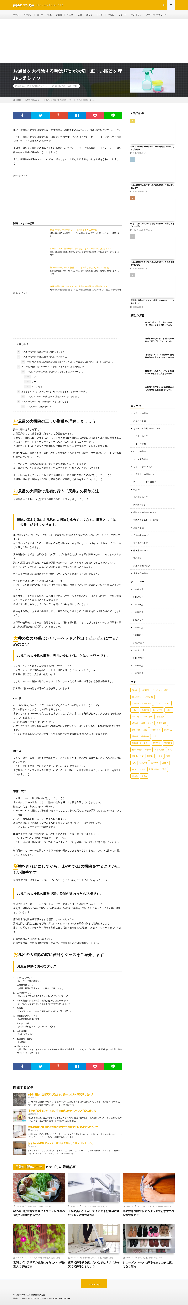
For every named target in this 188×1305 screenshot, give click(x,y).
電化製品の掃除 (140, 573)
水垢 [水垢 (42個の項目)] (170, 749)
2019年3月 (138, 620)
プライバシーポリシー (156, 14)
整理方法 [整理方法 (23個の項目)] (168, 743)
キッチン (28, 14)
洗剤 (75, 86)
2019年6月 (138, 604)
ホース (31, 381)
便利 (139, 1258)
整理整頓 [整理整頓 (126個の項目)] (157, 743)
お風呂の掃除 (139, 421)
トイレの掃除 (139, 443)
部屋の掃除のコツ (141, 565)
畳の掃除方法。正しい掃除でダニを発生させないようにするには (79, 267)
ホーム (16, 14)
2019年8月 (138, 589)
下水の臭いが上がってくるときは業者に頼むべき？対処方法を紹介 (94, 1213)
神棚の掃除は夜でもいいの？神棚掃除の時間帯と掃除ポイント (78, 286)
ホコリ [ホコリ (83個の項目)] (169, 710)
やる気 (70, 14)
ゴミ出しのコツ (140, 436)
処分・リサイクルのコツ (144, 482)
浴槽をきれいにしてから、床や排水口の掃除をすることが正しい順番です (53, 391)
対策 (89, 1206)
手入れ (145, 1258)
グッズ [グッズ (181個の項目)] (158, 703)
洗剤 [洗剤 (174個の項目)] (134, 763)
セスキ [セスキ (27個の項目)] (135, 710)
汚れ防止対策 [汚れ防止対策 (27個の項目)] (137, 756)
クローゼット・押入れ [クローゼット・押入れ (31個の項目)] (141, 703)
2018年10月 (139, 658)
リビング (122, 14)
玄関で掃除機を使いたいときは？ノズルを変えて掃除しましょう (94, 1264)
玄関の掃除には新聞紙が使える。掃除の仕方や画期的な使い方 (61, 1094)
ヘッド (31, 376)
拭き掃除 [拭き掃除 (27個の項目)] (136, 730)
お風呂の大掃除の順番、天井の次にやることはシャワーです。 (52, 372)
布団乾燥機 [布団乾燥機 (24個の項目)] (161, 723)
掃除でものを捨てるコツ (142, 230)
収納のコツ (138, 489)
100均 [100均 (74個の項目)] (134, 690)
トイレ (100, 14)
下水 (84, 1206)
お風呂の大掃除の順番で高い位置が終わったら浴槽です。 (50, 396)
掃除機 (105, 1258)
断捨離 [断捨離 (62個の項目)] (148, 749)
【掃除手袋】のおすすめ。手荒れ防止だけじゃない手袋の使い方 (62, 1110)
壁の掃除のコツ (140, 497)
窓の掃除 (137, 558)
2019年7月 (138, 597)
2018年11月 (139, 650)
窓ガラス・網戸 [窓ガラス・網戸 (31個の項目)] (138, 769)
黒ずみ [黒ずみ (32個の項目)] (144, 776)
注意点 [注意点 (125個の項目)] (159, 756)
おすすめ (141, 1206)
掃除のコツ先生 (38, 1295)
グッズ (51, 86)
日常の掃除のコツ (37, 86)
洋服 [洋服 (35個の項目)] (168, 756)
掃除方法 (61, 86)
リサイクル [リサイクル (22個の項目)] (148, 716)
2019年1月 (138, 635)
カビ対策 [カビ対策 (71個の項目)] (145, 690)
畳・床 (40, 14)
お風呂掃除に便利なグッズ (36, 406)
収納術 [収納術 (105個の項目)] (135, 723)
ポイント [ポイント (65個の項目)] (136, 716)
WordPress (64, 1298)
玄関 (58, 1258)
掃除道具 (46, 1258)
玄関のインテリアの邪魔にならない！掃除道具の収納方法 (39, 1264)
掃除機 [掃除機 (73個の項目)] (135, 736)
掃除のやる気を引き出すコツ (146, 520)
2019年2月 (138, 627)
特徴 (41, 1206)
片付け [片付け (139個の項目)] (165, 763)
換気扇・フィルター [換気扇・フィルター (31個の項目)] (140, 743)
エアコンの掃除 (140, 413)
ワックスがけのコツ (142, 466)
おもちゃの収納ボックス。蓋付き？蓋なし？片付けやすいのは (61, 1143)
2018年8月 (138, 673)
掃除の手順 (138, 527)
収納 (80, 14)
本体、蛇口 (33, 386)
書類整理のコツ (140, 543)
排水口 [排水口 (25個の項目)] (155, 736)
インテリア (32, 1258)
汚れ (160, 1258)
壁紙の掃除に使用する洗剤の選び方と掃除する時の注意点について (63, 1127)
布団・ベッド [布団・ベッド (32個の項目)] (147, 723)
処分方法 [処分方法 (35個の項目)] (160, 716)
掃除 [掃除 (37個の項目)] (145, 730)
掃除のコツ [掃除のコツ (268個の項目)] (155, 730)
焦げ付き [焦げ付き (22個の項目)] (154, 763)
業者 (102, 1206)
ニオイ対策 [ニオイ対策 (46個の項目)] (157, 710)
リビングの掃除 (140, 459)
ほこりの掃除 (139, 451)
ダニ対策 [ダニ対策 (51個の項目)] (145, 710)
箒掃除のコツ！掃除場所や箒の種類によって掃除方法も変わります (80, 248)
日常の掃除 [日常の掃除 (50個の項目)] (159, 749)
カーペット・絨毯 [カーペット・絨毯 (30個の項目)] (160, 690)
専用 (99, 1258)
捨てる (89, 14)
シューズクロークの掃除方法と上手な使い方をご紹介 (148, 1264)
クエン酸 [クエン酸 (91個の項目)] (149, 697)
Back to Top (94, 1284)
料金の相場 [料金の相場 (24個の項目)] (137, 749)
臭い (107, 1206)
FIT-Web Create (38, 1298)
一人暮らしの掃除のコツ (144, 474)
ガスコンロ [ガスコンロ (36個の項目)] (137, 697)
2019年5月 (138, 612)
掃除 (151, 1258)
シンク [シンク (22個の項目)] (167, 703)
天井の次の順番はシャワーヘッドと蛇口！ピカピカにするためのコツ (51, 367)
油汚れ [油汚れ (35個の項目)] (150, 756)
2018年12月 (139, 642)
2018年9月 (138, 665)
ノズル (93, 1258)
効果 (30, 1206)
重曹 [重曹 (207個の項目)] (164, 769)
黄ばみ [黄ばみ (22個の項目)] (135, 776)
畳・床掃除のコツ (141, 550)
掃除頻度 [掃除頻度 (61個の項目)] (145, 736)
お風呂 (111, 14)
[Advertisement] (94, 41)
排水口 (69, 86)
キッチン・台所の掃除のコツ (146, 428)
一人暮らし (136, 14)
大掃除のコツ (138, 307)
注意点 (35, 1206)
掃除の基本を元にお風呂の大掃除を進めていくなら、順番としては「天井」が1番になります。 (67, 362)
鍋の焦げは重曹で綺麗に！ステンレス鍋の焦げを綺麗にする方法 (39, 1213)
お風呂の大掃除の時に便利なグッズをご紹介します (43, 401)
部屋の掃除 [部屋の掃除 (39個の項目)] (154, 769)
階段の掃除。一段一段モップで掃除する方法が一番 (73, 229)
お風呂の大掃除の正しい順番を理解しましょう (41, 352)
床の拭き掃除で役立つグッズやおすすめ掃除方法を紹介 (148, 1213)
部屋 (49, 14)
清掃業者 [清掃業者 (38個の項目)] (143, 763)
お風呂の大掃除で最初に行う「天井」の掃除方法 (42, 357)
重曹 (46, 1206)
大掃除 (59, 14)
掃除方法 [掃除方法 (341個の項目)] (168, 730)
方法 (53, 1258)
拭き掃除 (159, 1206)
